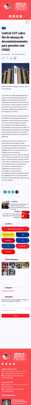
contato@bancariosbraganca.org (13, 375)
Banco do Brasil (8, 234)
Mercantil (23, 246)
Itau (8, 246)
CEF (23, 240)
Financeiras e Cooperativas (15, 229)
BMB (22, 234)
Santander (8, 252)
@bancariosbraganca (8, 291)
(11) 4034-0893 (8, 373)
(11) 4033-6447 (19, 373)
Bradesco (8, 240)
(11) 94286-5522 (8, 378)
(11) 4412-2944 (7, 387)
